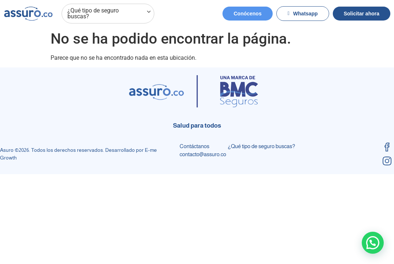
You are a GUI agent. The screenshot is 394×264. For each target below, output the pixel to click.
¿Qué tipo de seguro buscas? (109, 14)
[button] (373, 243)
